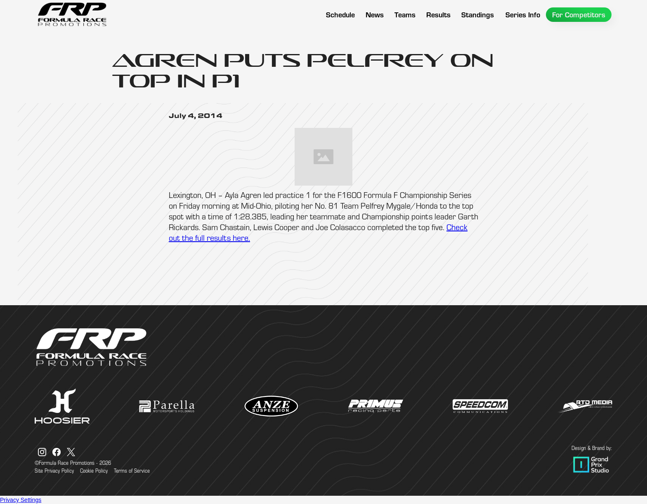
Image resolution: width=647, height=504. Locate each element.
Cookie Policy (94, 470)
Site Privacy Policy (54, 470)
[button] (405, 14)
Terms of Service (132, 470)
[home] (72, 14)
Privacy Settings (20, 500)
